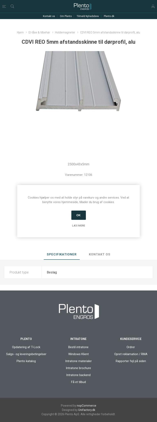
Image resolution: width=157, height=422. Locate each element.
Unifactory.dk (86, 410)
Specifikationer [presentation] (62, 254)
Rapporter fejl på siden (131, 361)
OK (78, 215)
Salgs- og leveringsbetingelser (26, 354)
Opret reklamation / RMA (130, 354)
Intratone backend (78, 375)
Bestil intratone (78, 347)
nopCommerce (86, 405)
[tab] (62, 254)
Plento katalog (26, 361)
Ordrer (131, 347)
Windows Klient (78, 354)
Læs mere (78, 225)
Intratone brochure (78, 368)
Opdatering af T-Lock (26, 347)
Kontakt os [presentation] (99, 254)
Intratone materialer (78, 361)
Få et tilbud (78, 382)
